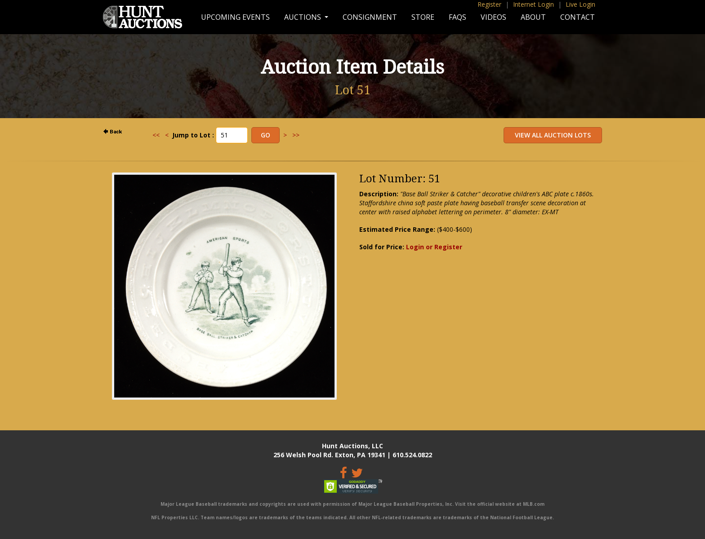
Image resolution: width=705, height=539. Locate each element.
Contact (577, 17)
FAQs (457, 17)
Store (422, 17)
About (533, 17)
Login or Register (434, 247)
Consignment (370, 17)
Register (489, 4)
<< (156, 135)
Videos (493, 17)
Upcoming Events (235, 17)
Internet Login (533, 4)
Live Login (580, 4)
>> (295, 135)
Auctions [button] (303, 17)
